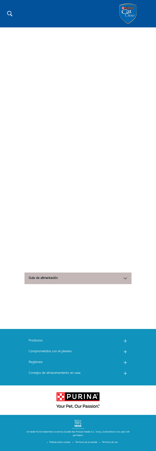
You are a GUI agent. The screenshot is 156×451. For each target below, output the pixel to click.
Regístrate (36, 362)
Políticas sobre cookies (59, 442)
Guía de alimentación (43, 278)
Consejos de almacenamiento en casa (54, 373)
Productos (36, 340)
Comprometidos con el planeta (50, 351)
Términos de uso (110, 442)
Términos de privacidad (86, 442)
